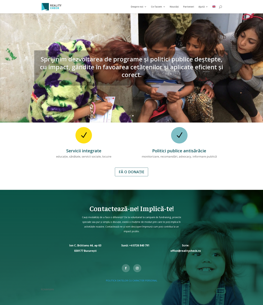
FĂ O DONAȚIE (131, 171)
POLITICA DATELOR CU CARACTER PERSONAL (131, 280)
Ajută (201, 7)
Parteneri (188, 7)
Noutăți (174, 7)
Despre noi (137, 7)
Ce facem (156, 7)
